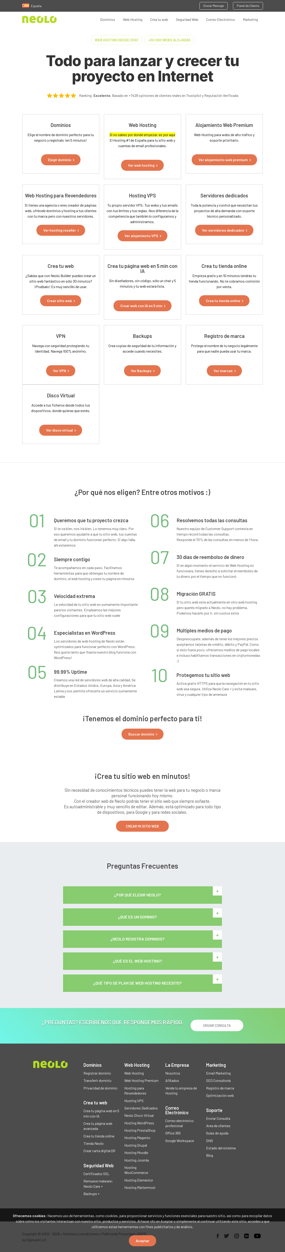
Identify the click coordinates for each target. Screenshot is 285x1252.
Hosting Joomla (136, 1160)
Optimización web (220, 1095)
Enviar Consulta (218, 1118)
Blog (209, 1155)
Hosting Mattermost (139, 1187)
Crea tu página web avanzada (97, 1126)
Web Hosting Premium (141, 1080)
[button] (60, 159)
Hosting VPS (134, 1100)
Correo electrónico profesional (179, 1123)
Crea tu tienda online (98, 1136)
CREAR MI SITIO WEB (142, 826)
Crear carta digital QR (99, 1151)
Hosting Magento (137, 1138)
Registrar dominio (97, 1073)
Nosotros (172, 1073)
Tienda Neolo (93, 1143)
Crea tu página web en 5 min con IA (101, 1113)
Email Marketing (218, 1073)
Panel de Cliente (248, 6)
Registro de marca (220, 1088)
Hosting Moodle (136, 1153)
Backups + (91, 1194)
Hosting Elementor (138, 1180)
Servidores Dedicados (141, 1108)
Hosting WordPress (139, 1123)
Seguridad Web (187, 19)
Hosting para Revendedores (135, 1090)
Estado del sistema (221, 1148)
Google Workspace (179, 1140)
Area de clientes (218, 1125)
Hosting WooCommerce (136, 1170)
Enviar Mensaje (213, 6)
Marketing (250, 19)
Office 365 (173, 1133)
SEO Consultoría (218, 1080)
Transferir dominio (97, 1080)
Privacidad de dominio (100, 1088)
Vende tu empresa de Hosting (181, 1090)
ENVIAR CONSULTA (217, 1025)
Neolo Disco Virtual (139, 1115)
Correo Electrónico (220, 19)
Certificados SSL (96, 1173)
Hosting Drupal (135, 1145)
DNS (209, 1140)
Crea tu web (159, 19)
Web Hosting (132, 19)
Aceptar (142, 1240)
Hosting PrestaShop (139, 1130)
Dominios (107, 19)
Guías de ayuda (217, 1133)
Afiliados (172, 1080)
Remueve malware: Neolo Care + (98, 1183)
